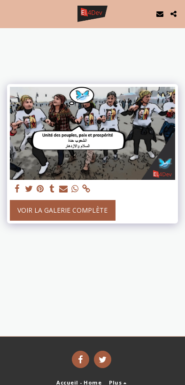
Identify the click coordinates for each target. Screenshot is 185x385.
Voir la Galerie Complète (62, 210)
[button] (10, 13)
